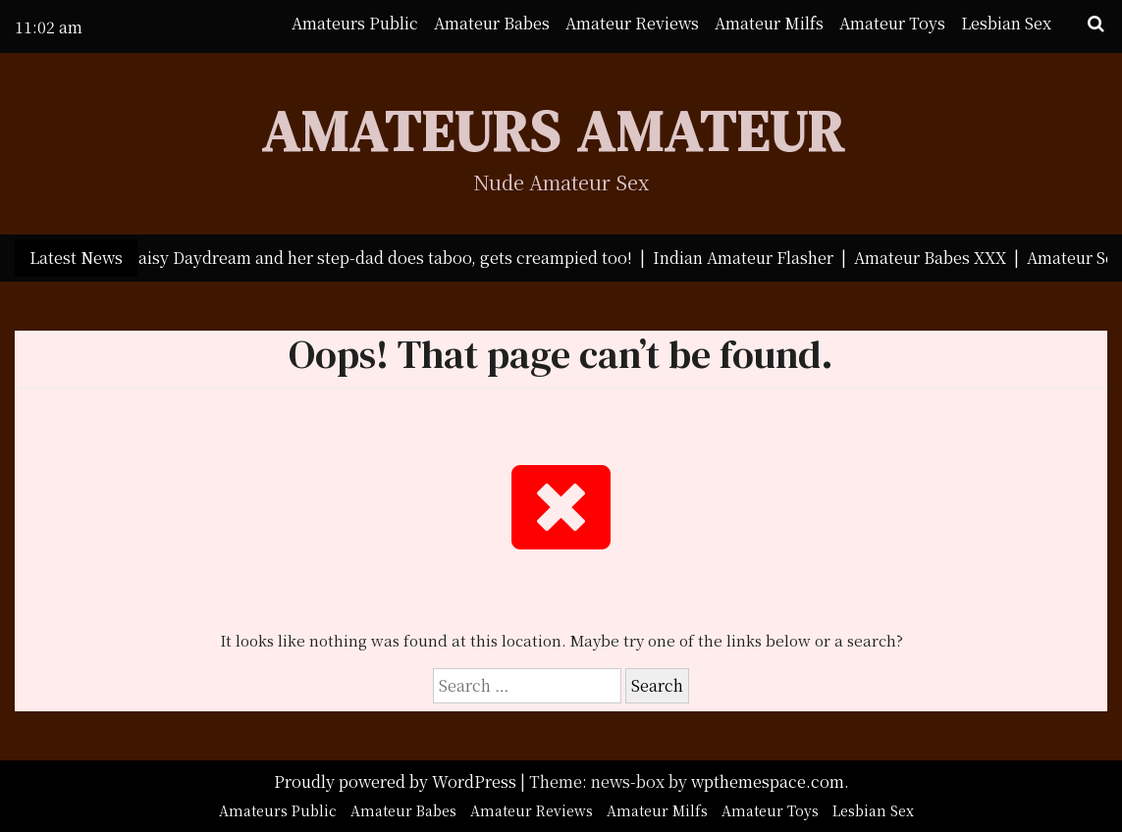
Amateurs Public (355, 23)
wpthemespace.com (767, 781)
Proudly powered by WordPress (397, 781)
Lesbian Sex (1006, 23)
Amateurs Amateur (553, 131)
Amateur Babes (492, 23)
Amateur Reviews (632, 23)
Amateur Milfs (769, 23)
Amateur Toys (892, 23)
